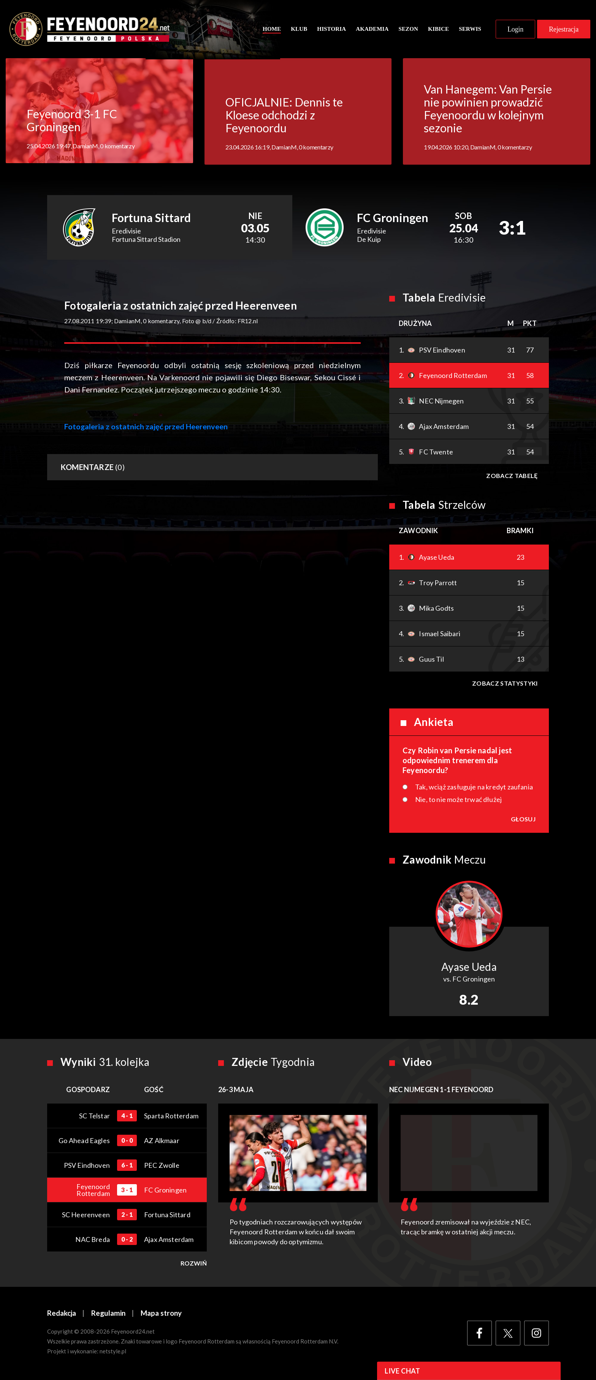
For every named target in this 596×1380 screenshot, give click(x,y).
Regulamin (108, 1314)
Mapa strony (161, 1314)
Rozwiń (194, 1264)
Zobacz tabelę (511, 476)
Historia (331, 29)
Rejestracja (564, 29)
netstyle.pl (113, 1352)
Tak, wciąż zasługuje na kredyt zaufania (474, 787)
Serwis (470, 29)
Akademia (372, 29)
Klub (299, 29)
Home (272, 29)
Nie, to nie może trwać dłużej (458, 800)
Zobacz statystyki (504, 684)
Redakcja (61, 1314)
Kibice (438, 29)
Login (515, 29)
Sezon (408, 29)
